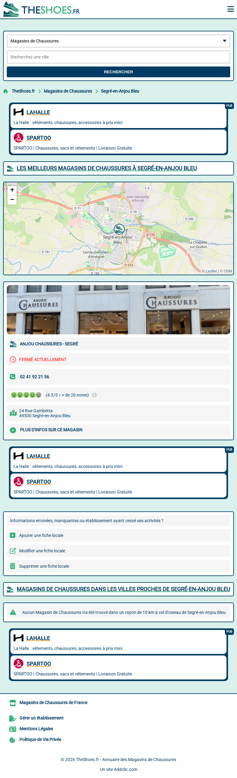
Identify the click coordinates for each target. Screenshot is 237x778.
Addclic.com (125, 769)
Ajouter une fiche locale (41, 535)
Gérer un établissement (41, 718)
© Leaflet (209, 271)
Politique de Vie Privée (40, 739)
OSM (228, 271)
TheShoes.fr (23, 91)
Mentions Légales (36, 728)
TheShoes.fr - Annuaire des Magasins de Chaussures (126, 759)
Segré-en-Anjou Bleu (120, 91)
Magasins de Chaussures (68, 91)
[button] (118, 228)
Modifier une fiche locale (42, 550)
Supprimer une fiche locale (44, 566)
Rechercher (118, 72)
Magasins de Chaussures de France (53, 702)
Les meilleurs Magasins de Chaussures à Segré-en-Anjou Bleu (107, 168)
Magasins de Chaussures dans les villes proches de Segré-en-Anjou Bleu (123, 589)
